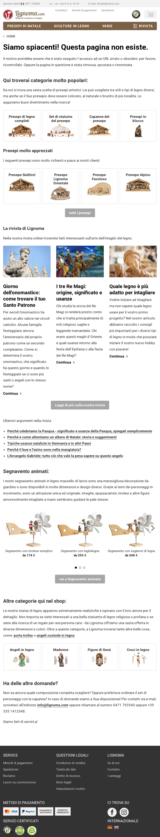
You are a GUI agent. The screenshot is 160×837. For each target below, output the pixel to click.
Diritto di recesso (68, 776)
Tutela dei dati (66, 769)
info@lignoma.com (108, 3)
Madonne (60, 657)
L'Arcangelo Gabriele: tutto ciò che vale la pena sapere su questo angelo (65, 456)
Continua (10, 393)
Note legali (63, 782)
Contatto (114, 769)
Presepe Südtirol (22, 182)
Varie (107, 26)
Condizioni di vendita (70, 763)
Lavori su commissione (19, 782)
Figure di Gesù (99, 657)
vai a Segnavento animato (80, 579)
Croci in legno (138, 657)
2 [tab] (80, 568)
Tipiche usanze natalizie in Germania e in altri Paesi (49, 443)
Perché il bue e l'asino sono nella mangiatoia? (44, 449)
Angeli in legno (22, 657)
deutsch (110, 827)
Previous (7, 528)
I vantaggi (114, 776)
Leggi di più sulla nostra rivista (80, 405)
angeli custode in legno (56, 635)
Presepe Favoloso (99, 185)
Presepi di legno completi (22, 126)
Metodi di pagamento (84, 10)
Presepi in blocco (138, 126)
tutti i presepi (80, 213)
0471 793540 (32, 3)
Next (153, 528)
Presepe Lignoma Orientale (60, 187)
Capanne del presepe (99, 126)
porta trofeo (23, 635)
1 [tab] (76, 568)
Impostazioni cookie (70, 789)
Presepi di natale (24, 26)
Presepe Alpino (138, 182)
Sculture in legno (71, 26)
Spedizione (107, 10)
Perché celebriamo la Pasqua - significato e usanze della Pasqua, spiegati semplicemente (79, 431)
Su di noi (114, 763)
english (116, 827)
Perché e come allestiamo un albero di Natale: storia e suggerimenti (62, 437)
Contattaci (61, 10)
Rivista (146, 26)
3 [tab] (84, 568)
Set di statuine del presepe (60, 126)
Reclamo (9, 776)
